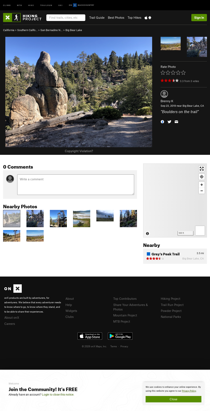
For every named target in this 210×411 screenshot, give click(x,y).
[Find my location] (202, 177)
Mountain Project (125, 315)
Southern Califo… (27, 30)
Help (68, 305)
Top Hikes (134, 17)
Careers (9, 323)
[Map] (175, 200)
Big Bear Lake (73, 30)
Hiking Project (170, 298)
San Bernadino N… (51, 30)
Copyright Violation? (79, 151)
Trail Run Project (172, 305)
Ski (60, 5)
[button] (162, 121)
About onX (11, 317)
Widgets (71, 311)
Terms (113, 346)
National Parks (171, 316)
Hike (31, 5)
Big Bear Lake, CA (193, 105)
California (8, 30)
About (69, 298)
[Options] (200, 230)
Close (173, 399)
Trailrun (46, 5)
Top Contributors (125, 298)
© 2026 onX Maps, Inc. (94, 346)
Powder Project (171, 311)
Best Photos (116, 17)
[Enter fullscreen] (202, 169)
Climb (7, 5)
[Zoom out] (202, 191)
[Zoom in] (202, 185)
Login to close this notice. (58, 394)
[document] (173, 393)
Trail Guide (97, 17)
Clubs (69, 316)
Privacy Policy (189, 391)
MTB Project (121, 321)
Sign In (199, 17)
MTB (19, 5)
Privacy (124, 346)
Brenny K (167, 101)
